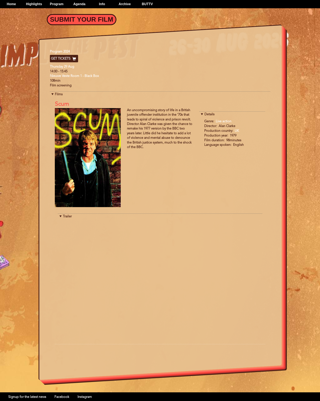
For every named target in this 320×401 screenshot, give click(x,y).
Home (11, 4)
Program (56, 4)
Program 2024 (60, 51)
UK (237, 131)
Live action (223, 121)
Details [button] (209, 114)
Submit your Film (81, 19)
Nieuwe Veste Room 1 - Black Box (74, 76)
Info (102, 4)
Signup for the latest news (27, 397)
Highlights (34, 4)
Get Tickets (64, 59)
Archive (125, 4)
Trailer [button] (67, 216)
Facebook (61, 397)
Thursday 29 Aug (62, 66)
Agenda (79, 4)
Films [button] (59, 94)
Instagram (84, 397)
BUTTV (147, 4)
